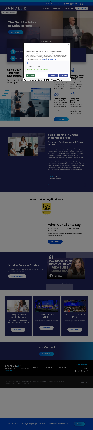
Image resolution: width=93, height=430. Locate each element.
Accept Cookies (63, 75)
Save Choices (30, 75)
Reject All (53, 75)
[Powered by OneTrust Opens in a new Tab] (28, 80)
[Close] (68, 44)
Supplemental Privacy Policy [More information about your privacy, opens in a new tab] (49, 59)
